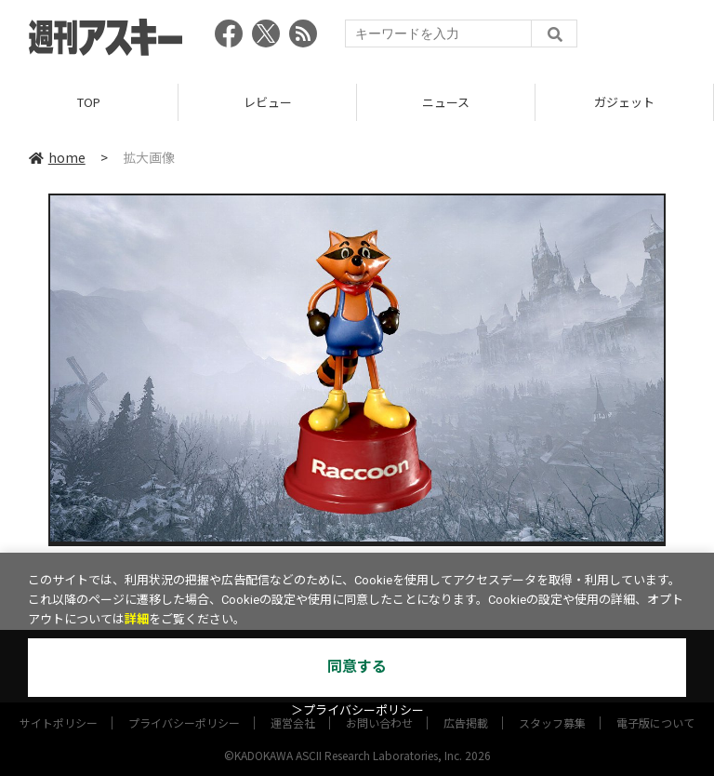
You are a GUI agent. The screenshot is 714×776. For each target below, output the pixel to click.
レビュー (268, 102)
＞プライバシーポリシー (357, 710)
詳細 (137, 619)
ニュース (445, 102)
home (57, 157)
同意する (357, 667)
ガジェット (624, 102)
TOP (88, 102)
